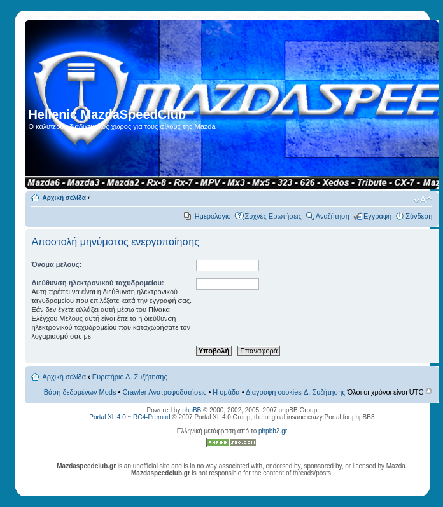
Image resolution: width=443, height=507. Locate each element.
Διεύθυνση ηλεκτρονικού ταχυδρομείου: (97, 283)
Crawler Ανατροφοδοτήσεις (164, 392)
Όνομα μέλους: (56, 264)
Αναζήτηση (332, 216)
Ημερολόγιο (213, 216)
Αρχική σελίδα (64, 197)
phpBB (191, 410)
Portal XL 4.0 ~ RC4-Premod (129, 417)
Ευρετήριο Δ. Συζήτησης (129, 377)
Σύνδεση (418, 216)
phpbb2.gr (272, 431)
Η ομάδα (226, 392)
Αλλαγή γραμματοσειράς (423, 200)
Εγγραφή (377, 216)
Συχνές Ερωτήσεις (273, 216)
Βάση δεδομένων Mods (80, 392)
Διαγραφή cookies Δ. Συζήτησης (296, 392)
